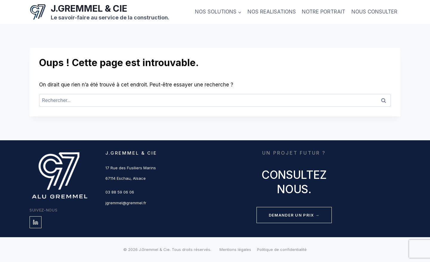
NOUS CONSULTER (374, 12)
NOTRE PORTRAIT (323, 12)
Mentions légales (235, 249)
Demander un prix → (294, 215)
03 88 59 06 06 (119, 192)
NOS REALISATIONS (272, 12)
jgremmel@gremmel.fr (125, 202)
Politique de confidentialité (282, 249)
